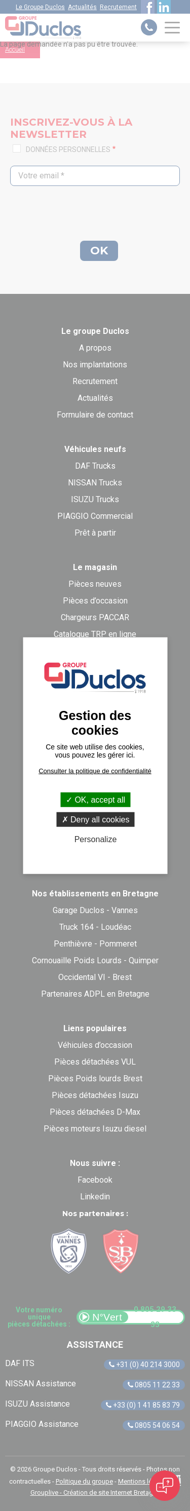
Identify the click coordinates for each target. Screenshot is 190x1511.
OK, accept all (95, 800)
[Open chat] (164, 1485)
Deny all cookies (96, 819)
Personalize (95, 839)
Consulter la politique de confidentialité (95, 771)
